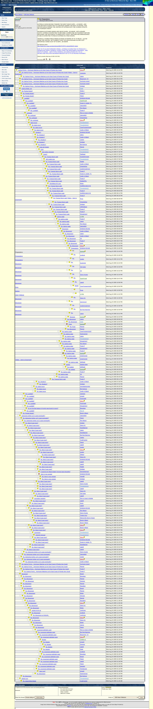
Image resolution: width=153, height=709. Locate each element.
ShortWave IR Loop (55, 183)
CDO (42, 149)
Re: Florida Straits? (27, 91)
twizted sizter (84, 364)
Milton (109, 4)
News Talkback (19, 14)
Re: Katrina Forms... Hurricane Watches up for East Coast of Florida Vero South (46, 76)
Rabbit (82, 161)
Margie (82, 147)
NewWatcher (84, 428)
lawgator (82, 666)
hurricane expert (84, 81)
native (82, 76)
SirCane (82, 595)
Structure (72, 317)
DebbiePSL (83, 181)
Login (3, 5)
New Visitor (13, 5)
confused (29, 113)
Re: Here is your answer (49, 476)
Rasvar (82, 326)
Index (132, 14)
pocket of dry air (36, 610)
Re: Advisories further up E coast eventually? (36, 418)
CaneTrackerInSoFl (85, 127)
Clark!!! (45, 154)
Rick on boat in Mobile (86, 113)
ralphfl (82, 282)
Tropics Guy (83, 515)
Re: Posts (72, 326)
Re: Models (46, 642)
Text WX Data (5, 76)
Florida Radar (5, 61)
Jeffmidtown (83, 207)
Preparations (74, 248)
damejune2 (83, 302)
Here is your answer (46, 474)
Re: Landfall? (29, 101)
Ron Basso (83, 108)
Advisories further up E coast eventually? (33, 415)
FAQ (101, 10)
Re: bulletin (70, 367)
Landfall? (26, 98)
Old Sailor (83, 267)
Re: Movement (67, 231)
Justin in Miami (84, 130)
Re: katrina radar (63, 219)
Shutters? (38, 132)
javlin (81, 243)
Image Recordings (6, 53)
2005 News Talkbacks (29, 14)
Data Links (4, 72)
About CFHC (5, 80)
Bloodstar (83, 408)
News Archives (5, 24)
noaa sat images (44, 147)
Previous (126, 14)
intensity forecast (40, 535)
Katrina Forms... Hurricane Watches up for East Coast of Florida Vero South (40, 70)
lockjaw (82, 423)
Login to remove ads (7, 97)
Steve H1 (82, 298)
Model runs (25, 678)
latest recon (33, 122)
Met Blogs (4, 22)
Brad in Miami (84, 413)
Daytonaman (84, 334)
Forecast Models (6, 55)
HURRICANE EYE (85, 186)
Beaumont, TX (84, 79)
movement (37, 532)
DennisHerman (84, 471)
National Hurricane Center (90, 706)
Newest (8, 42)
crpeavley (83, 73)
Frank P (82, 93)
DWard (82, 454)
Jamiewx (82, 393)
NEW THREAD (19, 295)
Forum (3, 42)
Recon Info (4, 57)
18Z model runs (50, 159)
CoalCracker (83, 440)
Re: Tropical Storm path (51, 157)
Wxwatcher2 (83, 214)
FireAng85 (83, 398)
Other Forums (92, 8)
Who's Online (95, 10)
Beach (82, 574)
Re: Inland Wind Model (29, 681)
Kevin (81, 503)
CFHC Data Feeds (6, 78)
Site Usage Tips (6, 74)
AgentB (82, 476)
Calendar (111, 10)
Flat (142, 14)
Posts (70, 324)
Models (44, 639)
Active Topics (106, 8)
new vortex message (48, 152)
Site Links (4, 69)
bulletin (68, 364)
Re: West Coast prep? (31, 423)
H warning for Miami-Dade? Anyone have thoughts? (55, 471)
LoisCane (83, 610)
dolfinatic (82, 362)
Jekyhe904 (83, 105)
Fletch (82, 96)
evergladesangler (85, 386)
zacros (82, 625)
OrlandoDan (83, 117)
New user (87, 10)
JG (81, 238)
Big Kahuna (83, 144)
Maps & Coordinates (7, 50)
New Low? (42, 671)
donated (69, 705)
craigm (82, 139)
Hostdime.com (88, 703)
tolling (82, 135)
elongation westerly (39, 498)
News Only (4, 20)
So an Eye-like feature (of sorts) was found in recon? (43, 408)
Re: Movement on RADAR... (41, 615)
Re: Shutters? (41, 135)
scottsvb (82, 255)
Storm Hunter (84, 274)
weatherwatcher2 (85, 169)
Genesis (82, 581)
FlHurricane (7, 7)
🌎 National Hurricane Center (6, 94)
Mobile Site (4, 83)
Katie (81, 649)
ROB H (82, 91)
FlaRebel (82, 154)
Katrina (17, 291)
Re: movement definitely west (46, 632)
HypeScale (3, 35)
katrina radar (60, 216)
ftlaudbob (82, 586)
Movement (65, 229)
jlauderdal (83, 263)
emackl (82, 396)
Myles (82, 183)
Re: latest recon (36, 125)
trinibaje (82, 86)
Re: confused (32, 115)
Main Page (4, 18)
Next (137, 14)
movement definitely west (44, 630)
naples (82, 437)
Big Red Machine (85, 309)
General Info (5, 67)
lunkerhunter (83, 355)
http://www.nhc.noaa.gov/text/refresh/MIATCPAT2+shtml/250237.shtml (57, 46)
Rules (105, 10)
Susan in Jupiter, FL (86, 103)
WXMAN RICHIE (85, 98)
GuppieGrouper (84, 156)
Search (3, 26)
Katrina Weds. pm (27, 88)
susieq (82, 259)
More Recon (5, 59)
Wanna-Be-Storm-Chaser (87, 518)
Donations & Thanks (7, 45)
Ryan (81, 198)
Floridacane (83, 668)
